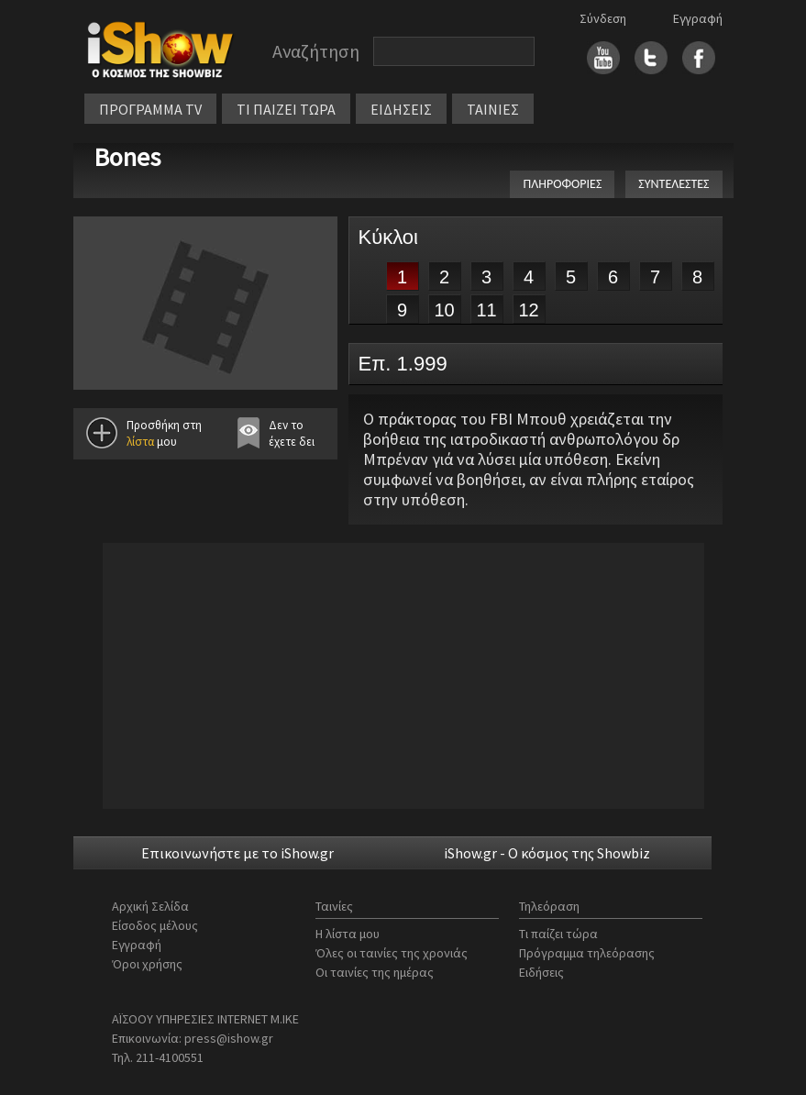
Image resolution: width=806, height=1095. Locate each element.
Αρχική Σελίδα (150, 906)
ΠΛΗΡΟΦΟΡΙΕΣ (562, 184)
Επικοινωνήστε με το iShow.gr (237, 853)
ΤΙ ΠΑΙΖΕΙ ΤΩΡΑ (286, 109)
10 (444, 310)
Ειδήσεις (541, 972)
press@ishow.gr (228, 1038)
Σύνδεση (603, 18)
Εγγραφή (698, 18)
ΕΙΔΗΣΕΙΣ (401, 109)
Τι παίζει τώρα (558, 933)
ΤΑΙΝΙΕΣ (493, 109)
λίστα (140, 441)
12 (528, 310)
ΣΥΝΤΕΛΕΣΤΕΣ (673, 184)
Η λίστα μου (347, 933)
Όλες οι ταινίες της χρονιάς (391, 953)
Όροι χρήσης (147, 964)
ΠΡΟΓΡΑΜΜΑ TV (150, 109)
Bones (127, 156)
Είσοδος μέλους (155, 925)
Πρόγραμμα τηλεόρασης (587, 953)
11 (486, 310)
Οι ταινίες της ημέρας (374, 972)
